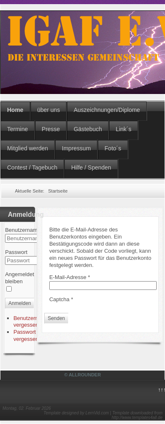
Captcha (61, 299)
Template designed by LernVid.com (76, 413)
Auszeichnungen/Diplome (107, 110)
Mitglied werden (27, 148)
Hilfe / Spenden (91, 167)
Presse (51, 129)
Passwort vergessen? (27, 335)
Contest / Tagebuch (32, 167)
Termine (17, 129)
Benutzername (23, 230)
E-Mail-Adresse (69, 277)
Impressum (76, 148)
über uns (48, 110)
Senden (56, 318)
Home (15, 110)
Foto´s (112, 148)
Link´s (123, 129)
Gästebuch (88, 129)
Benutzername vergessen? (31, 321)
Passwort (16, 252)
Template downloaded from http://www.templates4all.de (137, 415)
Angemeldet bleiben (19, 277)
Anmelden (19, 303)
